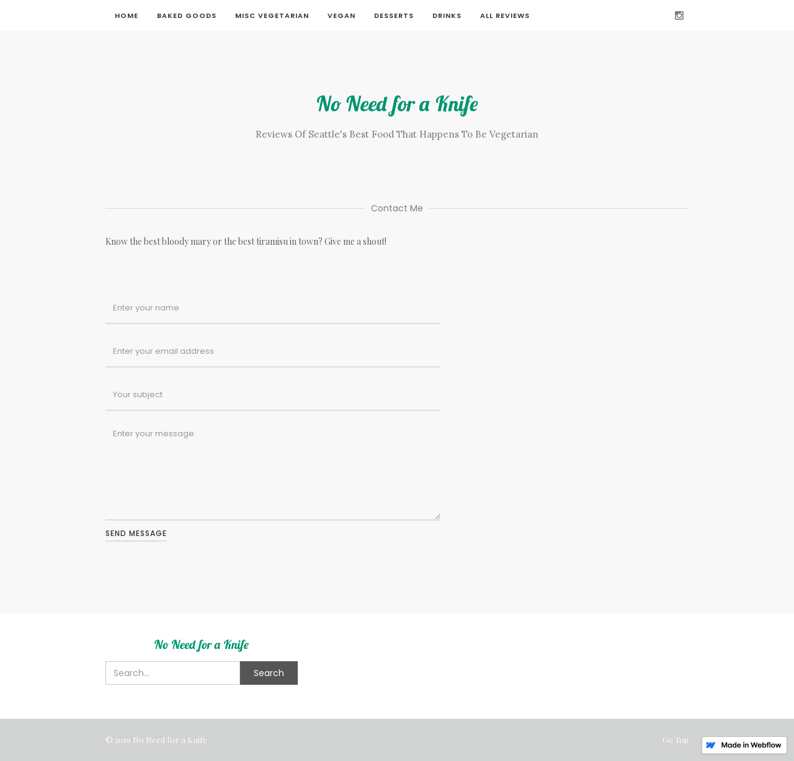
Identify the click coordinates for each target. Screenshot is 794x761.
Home (126, 15)
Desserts (394, 15)
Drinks (447, 15)
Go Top (675, 739)
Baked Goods (186, 15)
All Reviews (505, 15)
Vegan (341, 15)
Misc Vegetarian (272, 15)
